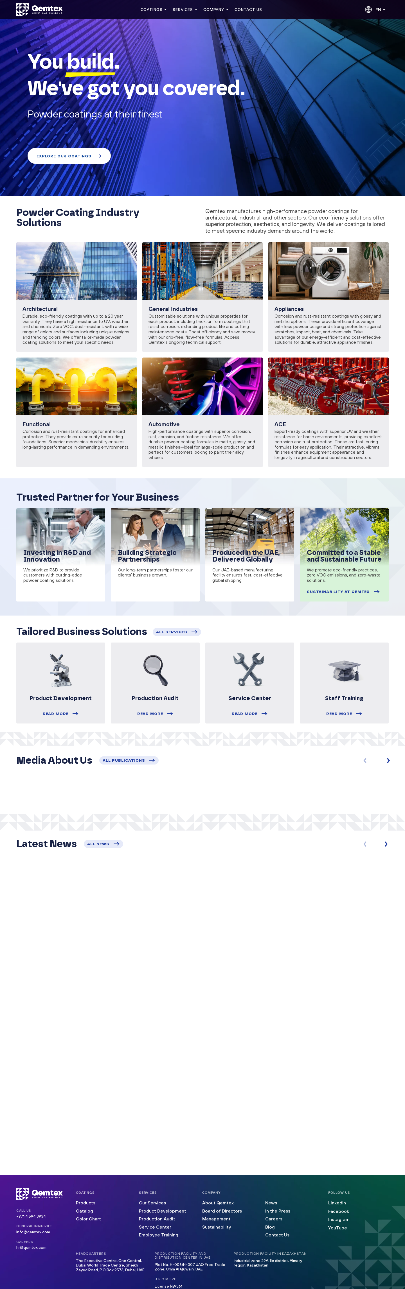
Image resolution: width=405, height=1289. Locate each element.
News (271, 1202)
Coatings (152, 9)
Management (216, 1218)
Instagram (339, 1219)
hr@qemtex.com (31, 1247)
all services (177, 632)
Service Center (155, 1226)
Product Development (162, 1210)
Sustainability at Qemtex (343, 591)
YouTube (337, 1227)
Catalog (84, 1210)
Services (183, 9)
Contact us (248, 9)
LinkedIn (337, 1202)
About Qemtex (218, 1202)
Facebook (338, 1211)
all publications (129, 760)
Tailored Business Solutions (81, 632)
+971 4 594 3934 (31, 1216)
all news (103, 844)
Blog (270, 1226)
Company (213, 9)
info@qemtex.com (33, 1232)
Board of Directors (222, 1210)
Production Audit (157, 1218)
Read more (61, 713)
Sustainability (216, 1226)
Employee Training (158, 1234)
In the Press (277, 1210)
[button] (389, 760)
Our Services (152, 1202)
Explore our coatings (69, 156)
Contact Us (277, 1234)
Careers (273, 1218)
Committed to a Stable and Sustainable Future (344, 556)
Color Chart (88, 1218)
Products (85, 1202)
